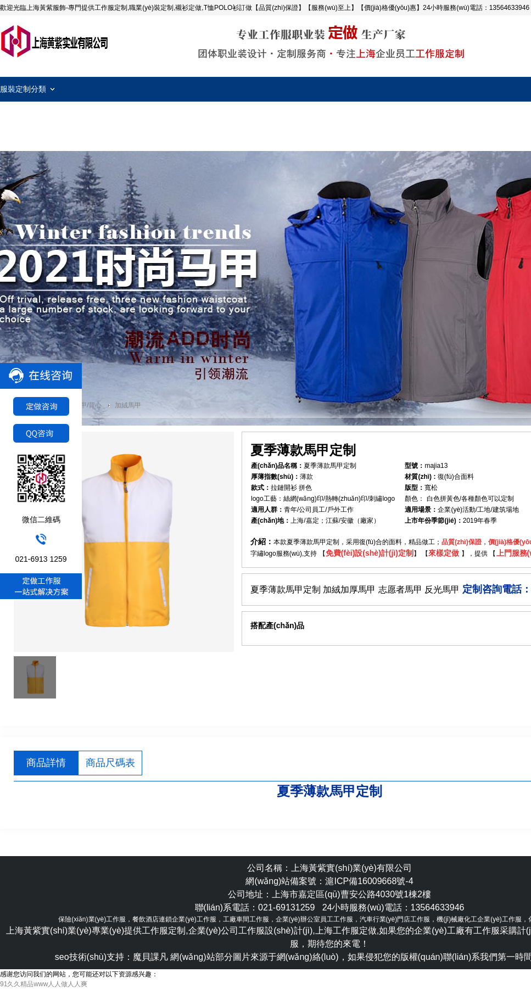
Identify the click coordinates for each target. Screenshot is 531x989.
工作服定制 (55, 41)
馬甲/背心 (88, 405)
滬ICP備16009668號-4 (369, 881)
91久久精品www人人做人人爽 (43, 984)
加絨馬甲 (128, 405)
